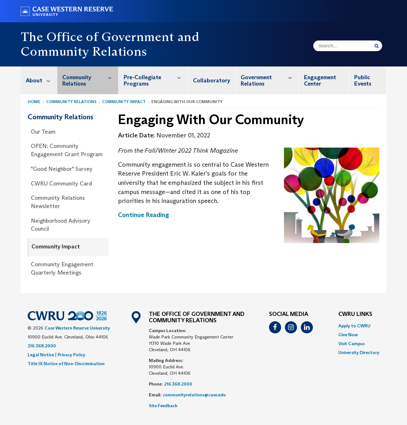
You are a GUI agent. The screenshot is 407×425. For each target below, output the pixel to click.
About (41, 80)
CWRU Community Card (61, 183)
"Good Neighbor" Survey (62, 168)
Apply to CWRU (354, 326)
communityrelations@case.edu (194, 395)
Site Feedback (163, 405)
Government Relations (269, 77)
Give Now (348, 335)
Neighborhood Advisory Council (60, 225)
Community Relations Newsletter (58, 202)
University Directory (358, 352)
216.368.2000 (42, 346)
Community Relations (90, 77)
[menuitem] (39, 80)
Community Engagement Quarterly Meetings (62, 268)
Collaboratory (211, 80)
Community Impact (124, 101)
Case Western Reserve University (77, 328)
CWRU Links (355, 314)
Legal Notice (41, 355)
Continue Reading (143, 215)
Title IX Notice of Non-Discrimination (66, 363)
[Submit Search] (377, 45)
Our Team (43, 131)
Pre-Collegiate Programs (156, 77)
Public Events (362, 80)
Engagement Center (320, 80)
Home (34, 101)
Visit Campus (351, 343)
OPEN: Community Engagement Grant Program (67, 150)
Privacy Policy (71, 355)
